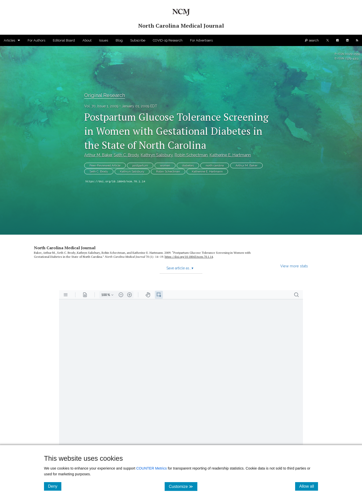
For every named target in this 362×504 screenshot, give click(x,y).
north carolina (215, 165)
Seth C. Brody (126, 155)
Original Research (104, 95)
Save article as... (179, 268)
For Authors (36, 40)
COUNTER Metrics (151, 468)
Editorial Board (64, 40)
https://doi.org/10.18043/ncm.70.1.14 (115, 181)
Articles (9, 40)
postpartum (140, 165)
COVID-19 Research (168, 40)
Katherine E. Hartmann (230, 155)
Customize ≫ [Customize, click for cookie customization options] (183, 486)
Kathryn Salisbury (157, 155)
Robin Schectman (191, 155)
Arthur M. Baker (98, 155)
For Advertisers (201, 40)
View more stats (294, 266)
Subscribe (137, 40)
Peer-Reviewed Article (104, 165)
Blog (119, 40)
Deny (54, 486)
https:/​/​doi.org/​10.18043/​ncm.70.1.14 (189, 257)
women (165, 165)
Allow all (308, 486)
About (87, 40)
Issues (103, 40)
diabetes (188, 165)
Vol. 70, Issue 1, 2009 (101, 106)
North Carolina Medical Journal (65, 247)
